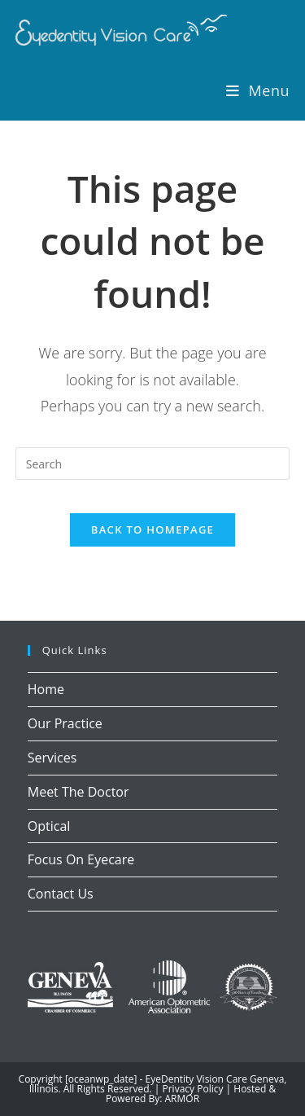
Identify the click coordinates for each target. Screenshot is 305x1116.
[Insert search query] (152, 463)
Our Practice (65, 723)
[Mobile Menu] (258, 90)
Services (52, 758)
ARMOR (182, 1098)
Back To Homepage (152, 529)
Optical (49, 826)
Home (46, 689)
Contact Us (61, 894)
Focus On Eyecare (81, 859)
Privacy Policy (193, 1089)
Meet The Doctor (78, 792)
